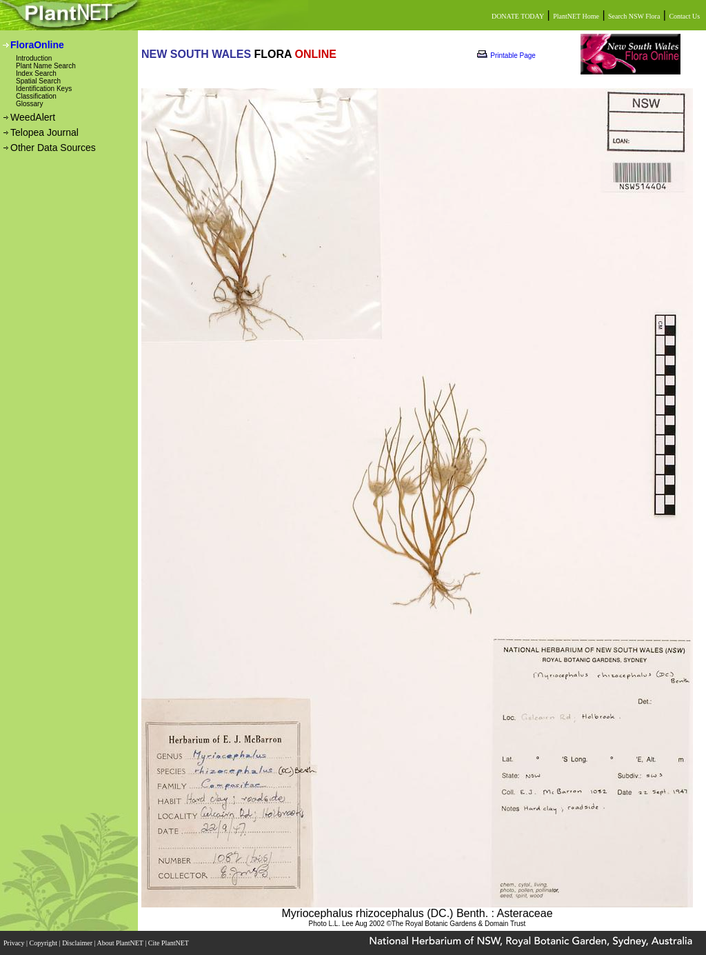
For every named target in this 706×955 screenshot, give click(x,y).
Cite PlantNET (169, 943)
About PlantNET (121, 943)
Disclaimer (78, 943)
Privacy (14, 943)
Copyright (44, 943)
